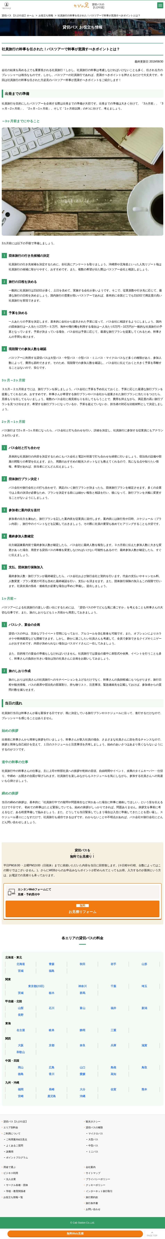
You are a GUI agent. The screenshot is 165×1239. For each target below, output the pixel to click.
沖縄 (82, 1096)
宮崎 (20, 1096)
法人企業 (11, 1179)
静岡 (82, 1030)
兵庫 (113, 1045)
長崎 (51, 1089)
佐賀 (113, 1089)
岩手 (113, 964)
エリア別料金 (10, 1127)
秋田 (82, 964)
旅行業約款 (92, 1197)
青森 (51, 964)
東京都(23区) (36, 986)
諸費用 (9, 1151)
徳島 (20, 1074)
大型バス (93, 1139)
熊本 (144, 1089)
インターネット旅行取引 (99, 1191)
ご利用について (11, 1133)
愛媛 (82, 1074)
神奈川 (82, 986)
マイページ (6, 8)
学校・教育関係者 (16, 1191)
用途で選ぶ (9, 1167)
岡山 (20, 1067)
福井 (113, 1008)
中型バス (93, 1145)
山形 (144, 964)
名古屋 (20, 1030)
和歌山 (20, 1052)
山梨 (20, 1008)
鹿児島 (51, 1096)
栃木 (51, 992)
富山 (82, 1008)
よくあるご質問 (14, 1145)
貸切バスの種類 (94, 1127)
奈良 (82, 1045)
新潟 (144, 1008)
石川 (51, 1008)
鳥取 (144, 1067)
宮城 (20, 970)
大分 (82, 1089)
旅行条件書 (92, 1203)
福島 (51, 970)
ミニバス (93, 1151)
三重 (113, 1030)
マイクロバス (95, 1133)
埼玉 (144, 986)
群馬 (82, 992)
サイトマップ (93, 1173)
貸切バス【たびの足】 (15, 1121)
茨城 (20, 992)
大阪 (20, 1045)
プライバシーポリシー (98, 1179)
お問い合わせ (93, 1209)
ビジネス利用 (10, 1173)
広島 (51, 1067)
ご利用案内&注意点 (16, 1139)
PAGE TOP (152, 1235)
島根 (113, 1067)
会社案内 (91, 1167)
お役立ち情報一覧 (13, 1197)
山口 (82, 1067)
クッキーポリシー (95, 1185)
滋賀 (144, 1045)
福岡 (20, 1089)
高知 (113, 1074)
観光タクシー (93, 1121)
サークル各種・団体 (17, 1185)
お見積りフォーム (82, 909)
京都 (51, 1045)
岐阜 (51, 1030)
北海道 (20, 964)
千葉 (113, 986)
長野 (20, 1014)
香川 (51, 1074)
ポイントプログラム (17, 1157)
